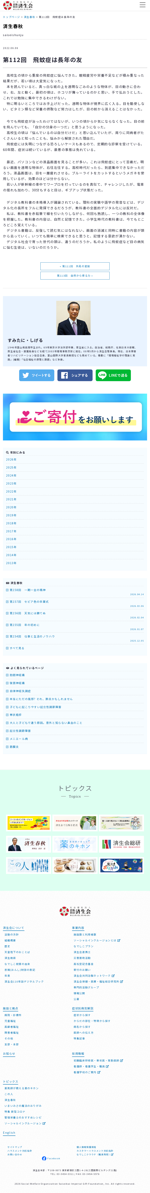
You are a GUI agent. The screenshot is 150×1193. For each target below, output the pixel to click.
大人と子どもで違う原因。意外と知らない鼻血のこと (44, 723)
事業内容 (78, 927)
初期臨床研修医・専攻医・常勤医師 (98, 1060)
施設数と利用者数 (85, 934)
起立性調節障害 (18, 731)
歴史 (7, 946)
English (9, 1132)
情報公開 (79, 993)
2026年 (11, 459)
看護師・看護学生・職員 (91, 1066)
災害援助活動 (82, 957)
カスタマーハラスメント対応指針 (95, 1150)
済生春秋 (13, 26)
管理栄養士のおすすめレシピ (23, 1117)
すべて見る (15, 648)
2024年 (11, 475)
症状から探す (82, 1014)
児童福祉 (10, 1020)
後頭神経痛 (15, 683)
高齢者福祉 (11, 1026)
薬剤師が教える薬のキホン (21, 1088)
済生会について (13, 927)
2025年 (11, 467)
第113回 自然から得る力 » (75, 275)
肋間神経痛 (15, 675)
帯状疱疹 (14, 715)
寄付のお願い (82, 969)
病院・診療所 (13, 1014)
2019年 (11, 515)
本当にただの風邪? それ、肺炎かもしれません (39, 699)
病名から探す (82, 1026)
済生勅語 (10, 957)
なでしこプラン (84, 946)
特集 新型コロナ (14, 1111)
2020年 (11, 507)
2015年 (11, 547)
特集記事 (79, 1038)
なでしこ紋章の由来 (17, 963)
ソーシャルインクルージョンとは (97, 940)
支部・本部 (11, 1044)
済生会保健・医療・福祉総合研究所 (98, 981)
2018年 (11, 523)
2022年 (11, 491)
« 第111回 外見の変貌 (75, 266)
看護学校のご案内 (87, 1072)
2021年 (11, 499)
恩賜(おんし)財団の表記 (19, 969)
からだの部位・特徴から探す (92, 1020)
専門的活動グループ (86, 987)
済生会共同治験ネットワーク (94, 975)
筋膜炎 (12, 747)
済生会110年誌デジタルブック (24, 981)
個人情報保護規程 (86, 1146)
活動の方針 (11, 934)
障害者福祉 (11, 1032)
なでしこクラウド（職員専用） (95, 1154)
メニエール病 (17, 739)
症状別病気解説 (82, 1008)
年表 (7, 975)
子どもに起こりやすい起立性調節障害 (33, 707)
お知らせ (9, 1053)
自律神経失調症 (18, 691)
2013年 (11, 563)
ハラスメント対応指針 (19, 1150)
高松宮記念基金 (84, 963)
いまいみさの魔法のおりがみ (23, 1105)
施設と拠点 (10, 1008)
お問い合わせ (14, 1154)
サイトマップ (14, 1146)
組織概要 (10, 940)
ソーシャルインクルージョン (25, 1123)
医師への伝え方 (84, 1032)
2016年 (11, 539)
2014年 (11, 555)
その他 (8, 1038)
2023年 (11, 483)
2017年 (11, 531)
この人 (8, 1093)
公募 (76, 998)
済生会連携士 (82, 951)
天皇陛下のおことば (17, 951)
